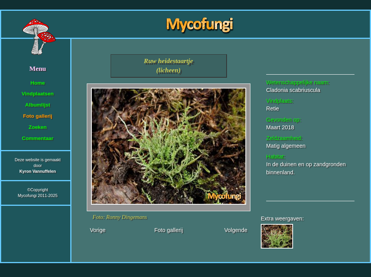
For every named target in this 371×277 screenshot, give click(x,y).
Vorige (98, 230)
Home (37, 83)
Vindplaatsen (37, 94)
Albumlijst (37, 105)
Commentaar (37, 138)
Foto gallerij (37, 116)
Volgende (235, 230)
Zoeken (37, 127)
